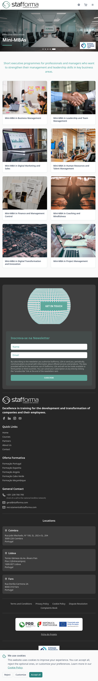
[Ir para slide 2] (45, 49)
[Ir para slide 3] (47, 49)
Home (5, 432)
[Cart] (85, 4)
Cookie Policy (15, 667)
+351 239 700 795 (15, 494)
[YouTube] (20, 418)
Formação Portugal (11, 463)
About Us (6, 445)
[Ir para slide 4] (50, 49)
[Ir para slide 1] (43, 49)
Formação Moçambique (14, 480)
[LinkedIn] (9, 418)
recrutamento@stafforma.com (22, 507)
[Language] (79, 5)
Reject (7, 674)
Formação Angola (11, 472)
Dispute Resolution (78, 603)
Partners (6, 441)
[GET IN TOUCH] (53, 306)
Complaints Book (49, 607)
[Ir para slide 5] (54, 49)
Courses (6, 436)
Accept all (36, 674)
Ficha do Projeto (49, 634)
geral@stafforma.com (17, 502)
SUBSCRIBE (49, 377)
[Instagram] (14, 418)
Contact (6, 449)
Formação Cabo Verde (13, 476)
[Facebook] (3, 418)
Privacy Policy (42, 603)
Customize (21, 674)
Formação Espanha (11, 467)
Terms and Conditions (21, 603)
